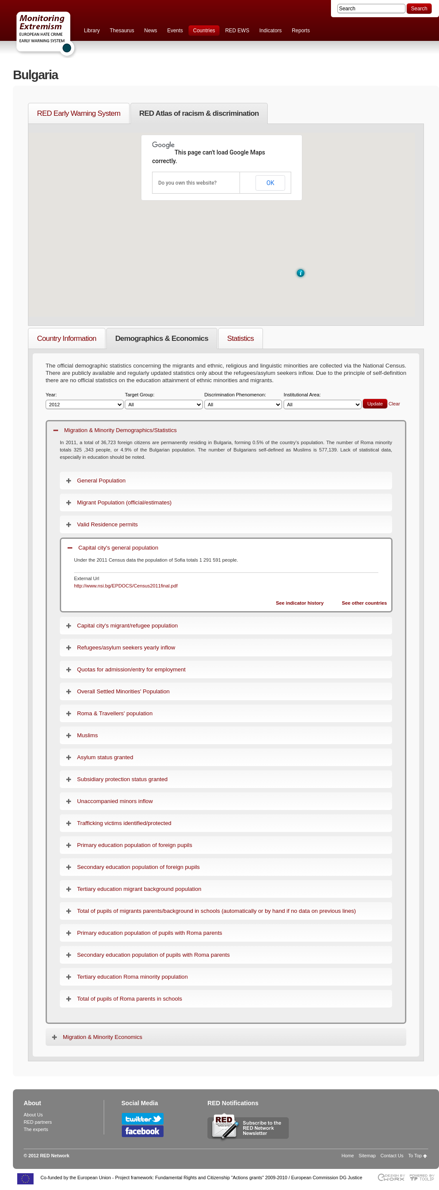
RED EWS (237, 31)
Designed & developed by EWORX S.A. (391, 1177)
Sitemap (367, 1155)
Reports (301, 31)
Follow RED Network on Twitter (143, 1119)
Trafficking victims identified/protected (124, 823)
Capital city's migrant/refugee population (127, 625)
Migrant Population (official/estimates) (124, 502)
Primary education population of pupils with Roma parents (149, 933)
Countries (204, 31)
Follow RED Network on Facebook (143, 1131)
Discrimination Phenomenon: (243, 401)
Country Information (66, 338)
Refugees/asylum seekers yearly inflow (126, 647)
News (150, 31)
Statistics (240, 338)
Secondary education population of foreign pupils (138, 867)
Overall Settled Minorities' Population (123, 691)
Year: (85, 401)
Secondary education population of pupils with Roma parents (153, 955)
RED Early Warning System (79, 113)
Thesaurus (122, 31)
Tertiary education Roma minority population (132, 977)
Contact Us (391, 1155)
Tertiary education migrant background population (139, 889)
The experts (36, 1129)
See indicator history (300, 603)
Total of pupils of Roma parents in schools (129, 998)
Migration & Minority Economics (102, 1037)
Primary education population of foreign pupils (134, 845)
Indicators (271, 31)
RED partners (38, 1122)
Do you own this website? (187, 183)
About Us (33, 1114)
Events (175, 31)
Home (348, 1155)
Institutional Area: (323, 401)
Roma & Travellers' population (115, 713)
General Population (101, 480)
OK (270, 182)
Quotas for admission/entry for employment (131, 669)
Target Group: (164, 401)
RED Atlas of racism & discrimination (199, 113)
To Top (415, 1155)
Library (92, 31)
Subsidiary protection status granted (122, 779)
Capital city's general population (118, 547)
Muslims (87, 735)
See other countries (364, 603)
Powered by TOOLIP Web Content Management (424, 1177)
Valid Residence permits (107, 524)
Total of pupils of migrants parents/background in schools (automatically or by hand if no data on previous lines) (216, 911)
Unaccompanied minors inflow (115, 801)
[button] (300, 273)
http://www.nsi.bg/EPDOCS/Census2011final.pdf (126, 585)
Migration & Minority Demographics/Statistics (120, 430)
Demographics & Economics (161, 338)
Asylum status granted (105, 757)
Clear (394, 403)
